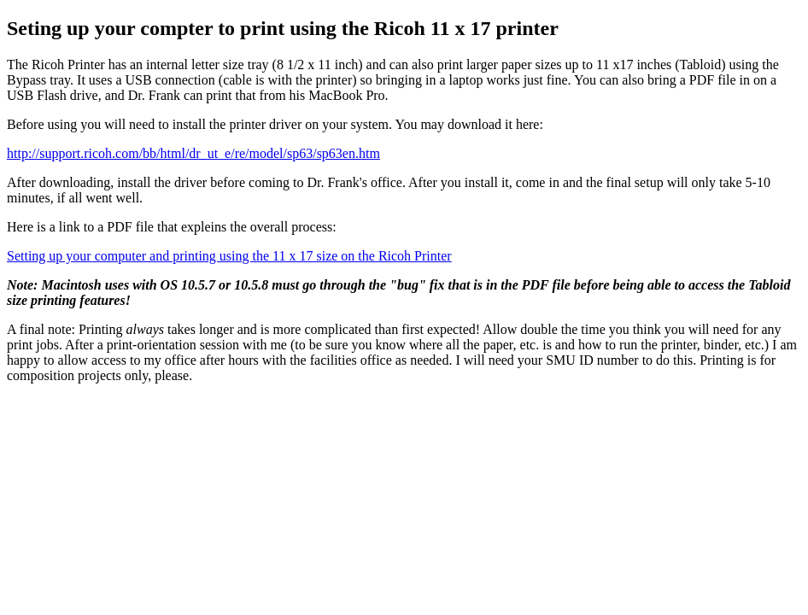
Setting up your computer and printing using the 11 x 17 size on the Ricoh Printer (229, 256)
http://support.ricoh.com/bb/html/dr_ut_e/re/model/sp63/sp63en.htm (193, 153)
